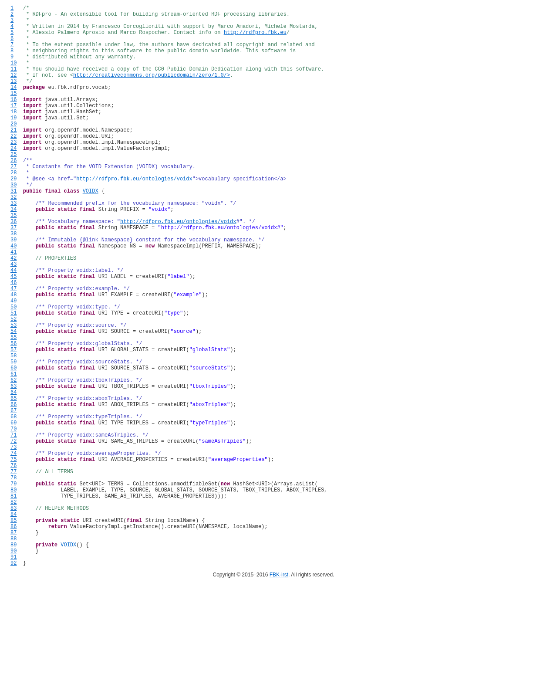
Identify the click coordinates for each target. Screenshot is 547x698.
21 (13, 157)
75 (13, 557)
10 (13, 75)
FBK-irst (279, 695)
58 (13, 431)
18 (13, 135)
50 (13, 372)
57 (13, 423)
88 (13, 653)
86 (13, 638)
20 (13, 149)
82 (13, 609)
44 (13, 327)
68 (13, 505)
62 (13, 460)
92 (13, 683)
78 (13, 579)
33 (13, 246)
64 (13, 475)
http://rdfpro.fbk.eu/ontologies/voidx (134, 216)
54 (13, 401)
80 (13, 594)
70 (13, 520)
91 (13, 675)
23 (13, 172)
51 (13, 379)
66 (13, 490)
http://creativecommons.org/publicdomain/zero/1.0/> (151, 90)
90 (13, 668)
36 (13, 268)
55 (13, 409)
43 (13, 320)
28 (13, 209)
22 (13, 164)
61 (13, 453)
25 (13, 186)
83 (13, 616)
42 (13, 312)
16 (13, 120)
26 (13, 194)
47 (13, 349)
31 (13, 231)
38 (13, 283)
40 (13, 298)
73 (13, 542)
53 (13, 394)
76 (13, 564)
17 (13, 127)
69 (13, 512)
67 (13, 497)
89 (13, 660)
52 (13, 386)
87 (13, 646)
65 (13, 483)
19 (13, 142)
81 (13, 601)
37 (13, 275)
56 (13, 416)
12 (13, 90)
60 (13, 446)
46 (13, 342)
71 (13, 527)
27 (13, 201)
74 (13, 549)
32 (13, 238)
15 (13, 112)
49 (13, 364)
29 (13, 216)
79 (13, 586)
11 (13, 83)
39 (13, 290)
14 (13, 105)
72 (13, 535)
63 (13, 468)
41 (13, 305)
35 (13, 260)
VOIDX (90, 231)
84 (13, 623)
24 (13, 179)
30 (13, 223)
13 (13, 98)
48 (13, 357)
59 (13, 438)
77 (13, 572)
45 (13, 335)
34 (13, 253)
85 (13, 631)
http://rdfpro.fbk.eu (255, 38)
